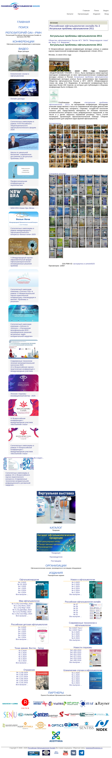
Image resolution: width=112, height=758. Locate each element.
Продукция (56, 553)
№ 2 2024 (76, 592)
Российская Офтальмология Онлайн (41, 748)
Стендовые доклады (57, 174)
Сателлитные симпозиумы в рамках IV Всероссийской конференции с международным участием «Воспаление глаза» (22, 450)
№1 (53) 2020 (75, 658)
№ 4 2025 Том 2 (75, 628)
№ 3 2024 (22, 592)
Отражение (29, 670)
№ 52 (75, 614)
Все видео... (39, 458)
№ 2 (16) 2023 (22, 679)
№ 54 (75, 610)
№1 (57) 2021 (75, 656)
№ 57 (75, 604)
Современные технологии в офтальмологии (83, 624)
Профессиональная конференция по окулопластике (19, 183)
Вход (107, 14)
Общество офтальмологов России (63, 40)
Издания (96, 14)
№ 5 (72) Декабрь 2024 (22, 610)
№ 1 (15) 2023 (22, 681)
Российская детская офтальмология (29, 624)
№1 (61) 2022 (75, 654)
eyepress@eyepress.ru (94, 748)
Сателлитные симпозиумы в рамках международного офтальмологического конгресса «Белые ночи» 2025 (23, 231)
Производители (56, 557)
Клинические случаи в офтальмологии (20, 75)
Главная (86, 11)
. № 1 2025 (22, 655)
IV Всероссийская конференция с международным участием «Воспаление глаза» (22, 421)
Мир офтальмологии (29, 601)
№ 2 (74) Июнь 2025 (22, 606)
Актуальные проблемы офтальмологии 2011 (71, 28)
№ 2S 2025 (22, 584)
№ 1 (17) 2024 (22, 676)
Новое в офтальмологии (83, 579)
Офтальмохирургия (29, 579)
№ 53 (75, 612)
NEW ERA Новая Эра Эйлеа (22, 208)
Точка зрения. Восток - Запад (29, 648)
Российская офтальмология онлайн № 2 (74, 25)
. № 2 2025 (22, 653)
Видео (106, 11)
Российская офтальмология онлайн (83, 602)
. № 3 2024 (22, 659)
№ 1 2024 (76, 681)
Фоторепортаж (55, 123)
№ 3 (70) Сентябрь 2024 (22, 614)
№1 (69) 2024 (75, 650)
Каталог (70, 14)
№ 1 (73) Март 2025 (22, 608)
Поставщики (56, 561)
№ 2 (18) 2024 (22, 674)
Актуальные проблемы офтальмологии (91, 77)
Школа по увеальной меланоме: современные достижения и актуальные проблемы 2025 (21, 155)
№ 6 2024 (76, 638)
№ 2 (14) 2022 (22, 683)
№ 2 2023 (76, 683)
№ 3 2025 (22, 582)
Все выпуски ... (22, 594)
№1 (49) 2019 (75, 660)
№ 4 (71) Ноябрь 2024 (22, 612)
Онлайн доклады (18, 99)
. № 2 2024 (22, 661)
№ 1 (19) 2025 (22, 672)
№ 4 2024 (22, 590)
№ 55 (75, 608)
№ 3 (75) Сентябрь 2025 (22, 604)
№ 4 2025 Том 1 (75, 630)
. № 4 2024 (22, 657)
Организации (83, 14)
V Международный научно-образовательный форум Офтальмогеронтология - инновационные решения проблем (22, 262)
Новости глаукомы (83, 647)
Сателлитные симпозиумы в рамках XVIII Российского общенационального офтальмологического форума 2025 (23, 126)
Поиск (96, 11)
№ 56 (75, 606)
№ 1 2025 (22, 588)
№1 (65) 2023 (75, 652)
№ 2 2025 (22, 586)
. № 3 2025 (22, 651)
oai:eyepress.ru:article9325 (84, 264)
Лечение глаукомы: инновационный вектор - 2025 (23, 395)
